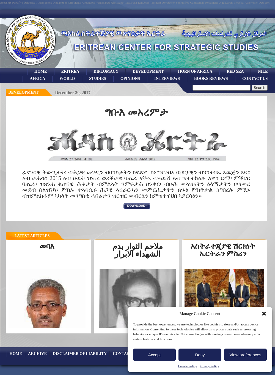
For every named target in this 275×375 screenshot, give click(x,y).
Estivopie (144, 2)
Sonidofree (182, 2)
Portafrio (17, 2)
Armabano (117, 2)
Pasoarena (131, 2)
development (148, 71)
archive (37, 353)
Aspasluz (5, 2)
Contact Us (255, 78)
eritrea (70, 71)
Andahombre (44, 2)
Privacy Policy (209, 366)
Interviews (167, 78)
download (136, 205)
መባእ (46, 246)
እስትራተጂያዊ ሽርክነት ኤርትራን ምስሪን (223, 250)
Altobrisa (29, 2)
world (67, 78)
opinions (130, 78)
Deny (200, 354)
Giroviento (74, 2)
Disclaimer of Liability (80, 353)
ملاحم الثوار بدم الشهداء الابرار (137, 250)
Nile (263, 71)
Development (24, 92)
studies (97, 78)
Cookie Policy (187, 366)
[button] (264, 313)
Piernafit (156, 2)
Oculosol (264, 2)
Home (40, 71)
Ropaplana (211, 2)
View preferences (246, 354)
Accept (154, 354)
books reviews (211, 78)
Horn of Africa (195, 71)
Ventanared (102, 2)
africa (37, 78)
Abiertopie (251, 2)
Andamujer (60, 2)
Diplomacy (106, 71)
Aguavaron (226, 2)
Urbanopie (88, 2)
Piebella (238, 2)
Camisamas (197, 2)
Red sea (235, 71)
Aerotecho (168, 2)
